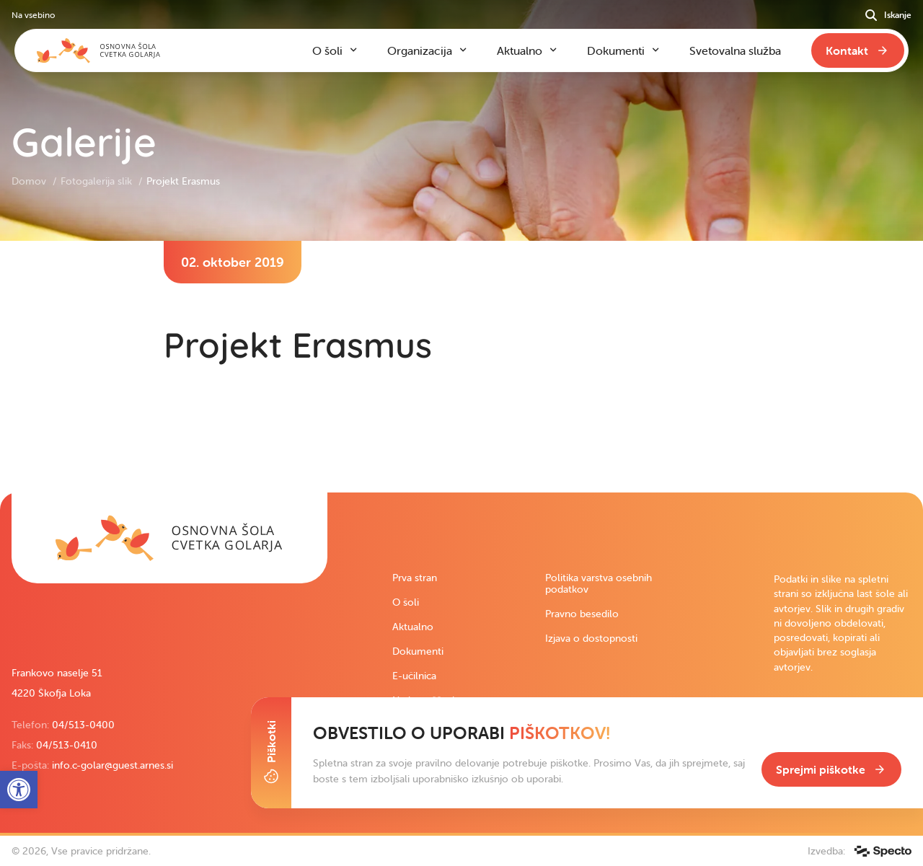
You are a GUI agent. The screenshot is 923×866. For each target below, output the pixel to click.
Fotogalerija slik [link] (98, 180)
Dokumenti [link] (417, 651)
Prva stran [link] (414, 577)
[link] (169, 537)
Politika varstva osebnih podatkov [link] (598, 583)
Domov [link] (30, 180)
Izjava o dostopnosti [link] (591, 638)
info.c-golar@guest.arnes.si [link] (112, 765)
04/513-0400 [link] (83, 724)
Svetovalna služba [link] (735, 50)
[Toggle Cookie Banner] (271, 752)
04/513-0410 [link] (66, 744)
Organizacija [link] (419, 50)
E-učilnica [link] (414, 675)
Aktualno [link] (412, 626)
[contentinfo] (461, 366)
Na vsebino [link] (33, 14)
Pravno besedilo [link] (582, 613)
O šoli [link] (405, 602)
